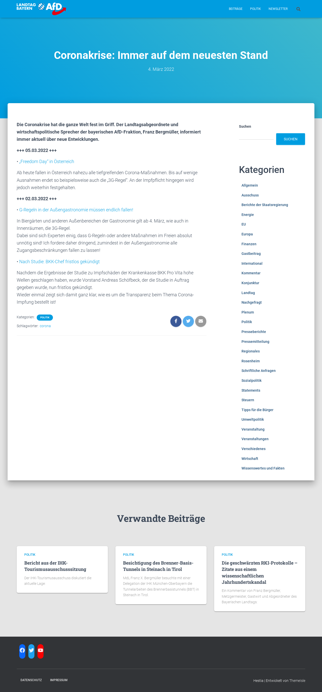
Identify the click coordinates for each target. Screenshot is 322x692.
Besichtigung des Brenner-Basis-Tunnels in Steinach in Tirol (158, 566)
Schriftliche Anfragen (259, 371)
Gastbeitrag (251, 254)
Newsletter (278, 9)
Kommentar (251, 273)
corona (45, 326)
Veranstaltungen (255, 439)
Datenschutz (31, 680)
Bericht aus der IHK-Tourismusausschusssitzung (55, 566)
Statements (251, 390)
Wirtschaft (250, 459)
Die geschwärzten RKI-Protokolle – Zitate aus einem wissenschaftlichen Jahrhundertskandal (259, 572)
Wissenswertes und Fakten (263, 468)
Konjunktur (250, 283)
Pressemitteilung (255, 342)
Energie (248, 215)
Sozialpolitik (251, 380)
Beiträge (236, 9)
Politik (255, 9)
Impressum (59, 680)
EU (244, 224)
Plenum (248, 312)
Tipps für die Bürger (257, 410)
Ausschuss (250, 195)
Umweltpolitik (253, 419)
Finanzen (249, 244)
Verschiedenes (254, 449)
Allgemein (250, 185)
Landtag (248, 293)
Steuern (248, 400)
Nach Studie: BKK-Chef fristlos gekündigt (59, 261)
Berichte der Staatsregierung (265, 205)
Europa (247, 234)
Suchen (245, 126)
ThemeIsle (297, 681)
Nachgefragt (252, 302)
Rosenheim (251, 361)
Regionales (251, 351)
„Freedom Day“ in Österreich (46, 161)
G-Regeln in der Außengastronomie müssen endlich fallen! (76, 209)
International (252, 263)
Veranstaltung (253, 429)
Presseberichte (254, 332)
